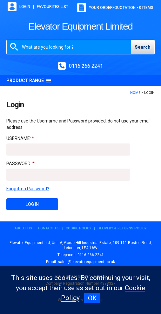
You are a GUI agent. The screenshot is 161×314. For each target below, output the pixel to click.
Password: (18, 163)
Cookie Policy (78, 228)
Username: (18, 138)
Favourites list (52, 6)
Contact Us (49, 228)
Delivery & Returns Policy (122, 228)
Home (135, 93)
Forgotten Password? (27, 188)
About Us (23, 228)
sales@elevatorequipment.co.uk (86, 262)
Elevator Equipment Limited (81, 26)
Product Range (28, 80)
